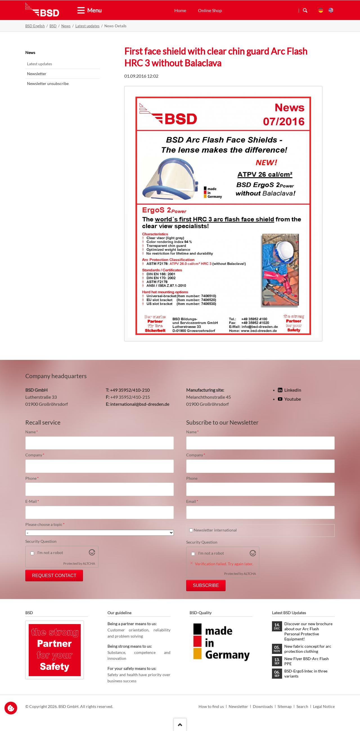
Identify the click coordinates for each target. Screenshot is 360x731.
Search (305, 10)
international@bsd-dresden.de (139, 404)
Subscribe (206, 585)
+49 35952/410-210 (130, 390)
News (66, 26)
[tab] (79, 11)
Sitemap (285, 706)
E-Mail (34, 501)
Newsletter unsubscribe (48, 83)
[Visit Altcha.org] (92, 553)
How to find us (211, 706)
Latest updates (87, 26)
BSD (53, 26)
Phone (34, 478)
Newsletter (36, 73)
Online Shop (210, 10)
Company (34, 455)
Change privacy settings (10, 708)
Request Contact (54, 575)
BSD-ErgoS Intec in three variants (305, 673)
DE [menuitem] (320, 10)
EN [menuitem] (330, 10)
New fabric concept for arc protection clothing (307, 649)
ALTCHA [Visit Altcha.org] (89, 563)
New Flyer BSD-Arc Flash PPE (306, 661)
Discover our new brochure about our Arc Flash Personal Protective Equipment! (308, 631)
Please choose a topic (45, 524)
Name (34, 432)
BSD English (35, 26)
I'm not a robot (50, 552)
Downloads (263, 706)
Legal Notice (324, 706)
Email (195, 501)
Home (180, 10)
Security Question (41, 541)
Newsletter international (215, 530)
